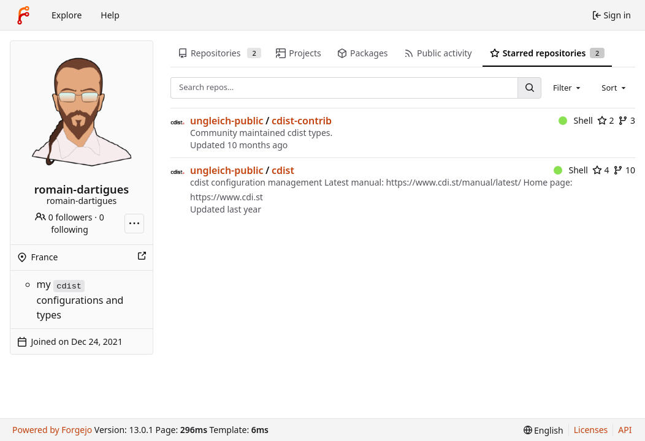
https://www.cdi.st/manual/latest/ (453, 182)
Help (110, 15)
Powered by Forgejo (52, 429)
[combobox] (568, 87)
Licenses (591, 429)
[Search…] (529, 88)
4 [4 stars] (600, 170)
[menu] (543, 430)
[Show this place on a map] (142, 257)
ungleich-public (227, 121)
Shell (576, 120)
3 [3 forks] (626, 120)
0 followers (63, 217)
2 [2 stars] (605, 120)
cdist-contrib (302, 121)
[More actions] (134, 223)
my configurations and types (80, 299)
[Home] (23, 15)
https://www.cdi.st (226, 197)
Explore (67, 15)
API (625, 429)
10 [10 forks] (624, 170)
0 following (77, 223)
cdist (283, 170)
